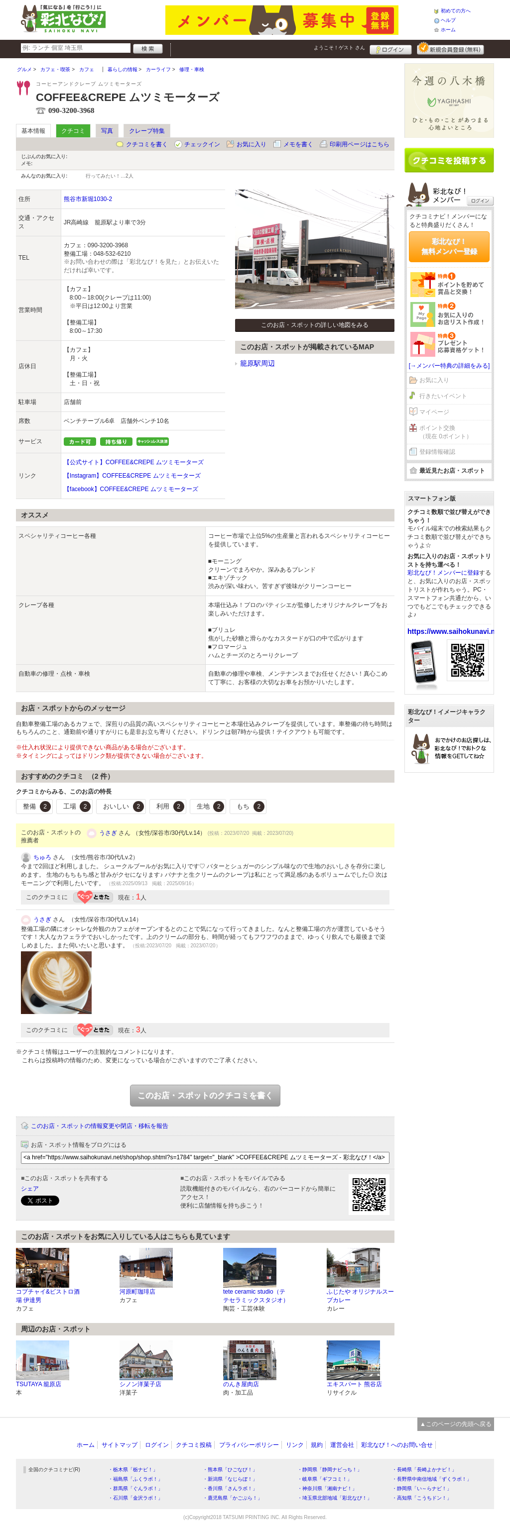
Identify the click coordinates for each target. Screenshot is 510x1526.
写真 (107, 130)
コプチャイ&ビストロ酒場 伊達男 (48, 1296)
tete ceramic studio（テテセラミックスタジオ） (256, 1296)
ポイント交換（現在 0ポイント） (445, 432)
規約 (317, 1444)
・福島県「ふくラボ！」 (135, 1479)
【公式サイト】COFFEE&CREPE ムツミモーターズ (134, 462)
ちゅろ (42, 857)
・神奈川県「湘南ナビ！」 (327, 1488)
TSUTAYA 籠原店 (38, 1384)
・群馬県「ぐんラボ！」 (135, 1488)
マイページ (434, 411)
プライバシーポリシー (249, 1444)
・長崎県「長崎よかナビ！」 (424, 1469)
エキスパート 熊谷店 (354, 1384)
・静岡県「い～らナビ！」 (422, 1488)
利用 (170, 806)
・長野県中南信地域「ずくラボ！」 (432, 1479)
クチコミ (73, 130)
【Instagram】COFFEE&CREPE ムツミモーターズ (132, 475)
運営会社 (342, 1444)
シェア (30, 1188)
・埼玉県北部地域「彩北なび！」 (334, 1498)
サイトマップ (119, 1444)
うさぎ (108, 832)
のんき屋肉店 (241, 1384)
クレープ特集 (147, 130)
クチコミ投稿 (194, 1444)
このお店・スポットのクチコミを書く (205, 1095)
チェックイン (202, 144)
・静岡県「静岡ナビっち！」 (329, 1469)
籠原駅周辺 (257, 363)
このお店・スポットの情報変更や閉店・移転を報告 (99, 1125)
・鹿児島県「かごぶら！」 (232, 1498)
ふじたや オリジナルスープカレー (360, 1296)
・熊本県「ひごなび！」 (230, 1469)
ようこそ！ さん (339, 47)
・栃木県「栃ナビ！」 (133, 1469)
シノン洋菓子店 (140, 1384)
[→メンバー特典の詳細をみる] (449, 365)
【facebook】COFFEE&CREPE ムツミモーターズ (131, 489)
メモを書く (298, 144)
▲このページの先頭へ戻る (456, 1424)
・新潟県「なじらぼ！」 (230, 1479)
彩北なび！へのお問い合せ (397, 1444)
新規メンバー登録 (450, 48)
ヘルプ (448, 20)
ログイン (391, 48)
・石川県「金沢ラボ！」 (135, 1498)
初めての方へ (456, 10)
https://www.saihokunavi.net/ (455, 631)
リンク (295, 1444)
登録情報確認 (437, 451)
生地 (211, 806)
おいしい (123, 806)
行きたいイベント (443, 396)
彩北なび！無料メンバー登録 (449, 246)
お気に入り (251, 144)
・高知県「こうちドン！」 (422, 1498)
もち (250, 806)
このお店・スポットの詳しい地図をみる (315, 324)
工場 (77, 806)
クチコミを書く (147, 144)
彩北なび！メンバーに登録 (443, 572)
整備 (37, 806)
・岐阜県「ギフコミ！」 (324, 1479)
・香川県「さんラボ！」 (230, 1488)
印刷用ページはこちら (359, 144)
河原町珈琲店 (137, 1291)
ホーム (448, 29)
